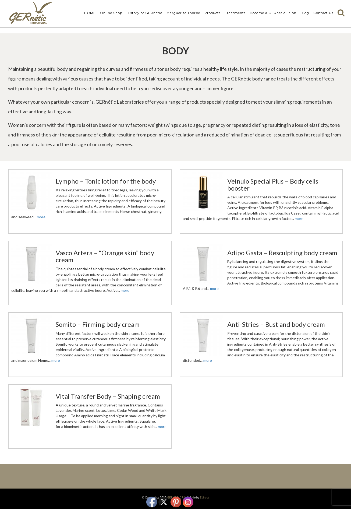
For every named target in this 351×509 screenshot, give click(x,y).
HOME (90, 13)
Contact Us (323, 13)
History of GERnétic (144, 13)
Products (212, 13)
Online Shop (111, 13)
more (41, 217)
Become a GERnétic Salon (273, 13)
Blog (305, 13)
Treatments (235, 13)
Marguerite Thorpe (183, 13)
